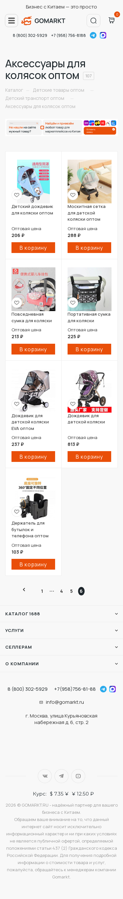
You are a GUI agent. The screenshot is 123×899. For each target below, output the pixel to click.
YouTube (78, 776)
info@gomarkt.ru (65, 702)
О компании (22, 664)
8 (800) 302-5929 (30, 35)
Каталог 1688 (22, 614)
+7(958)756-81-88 (75, 689)
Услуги (14, 630)
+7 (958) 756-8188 (68, 35)
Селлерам (18, 647)
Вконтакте (45, 776)
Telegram (93, 35)
